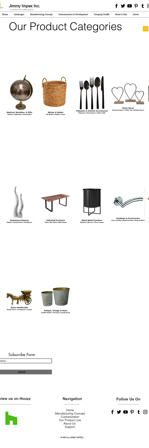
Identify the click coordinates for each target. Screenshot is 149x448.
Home (70, 410)
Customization (70, 417)
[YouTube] (129, 6)
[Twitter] (123, 6)
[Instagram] (145, 412)
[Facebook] (116, 6)
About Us (70, 423)
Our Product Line (70, 420)
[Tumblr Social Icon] (143, 6)
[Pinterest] (136, 6)
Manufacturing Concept (70, 413)
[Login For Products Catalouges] (145, 28)
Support (70, 427)
